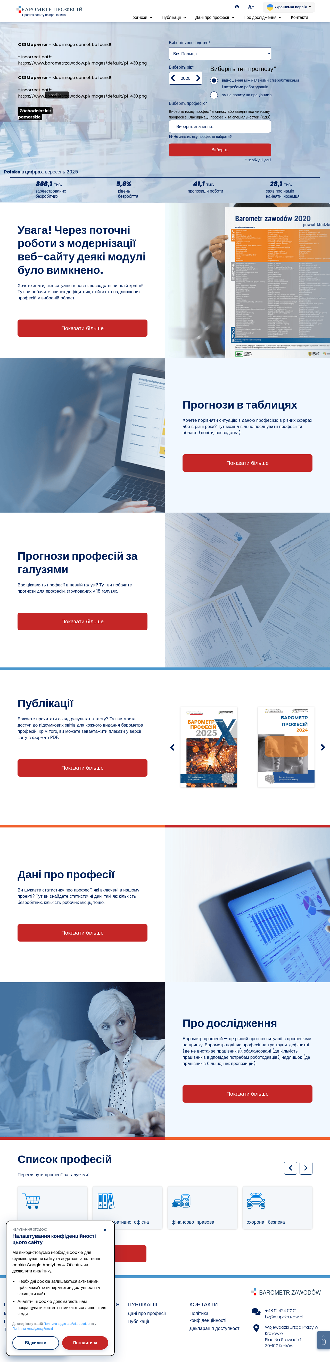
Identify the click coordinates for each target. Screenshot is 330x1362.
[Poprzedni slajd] (172, 747)
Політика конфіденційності (32, 1328)
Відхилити (35, 1343)
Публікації (138, 1321)
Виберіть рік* (181, 67)
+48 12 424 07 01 (280, 1311)
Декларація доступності (215, 1328)
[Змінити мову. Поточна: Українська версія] (289, 7)
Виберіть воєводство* (190, 43)
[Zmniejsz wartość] (173, 78)
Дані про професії (147, 1313)
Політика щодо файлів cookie (67, 1323)
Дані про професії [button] (214, 17)
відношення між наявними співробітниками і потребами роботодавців (260, 83)
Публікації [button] (174, 17)
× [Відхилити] (105, 1230)
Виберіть (220, 150)
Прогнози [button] (140, 17)
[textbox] (215, 126)
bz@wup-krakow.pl (284, 1317)
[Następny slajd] (323, 747)
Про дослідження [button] (263, 17)
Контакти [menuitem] (299, 17)
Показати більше (82, 328)
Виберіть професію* (188, 103)
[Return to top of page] (323, 1340)
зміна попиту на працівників (247, 95)
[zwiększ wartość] (198, 78)
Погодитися (85, 1343)
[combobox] (220, 126)
